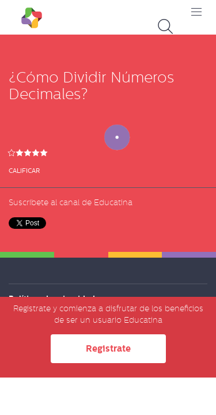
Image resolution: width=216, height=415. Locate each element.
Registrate (108, 348)
